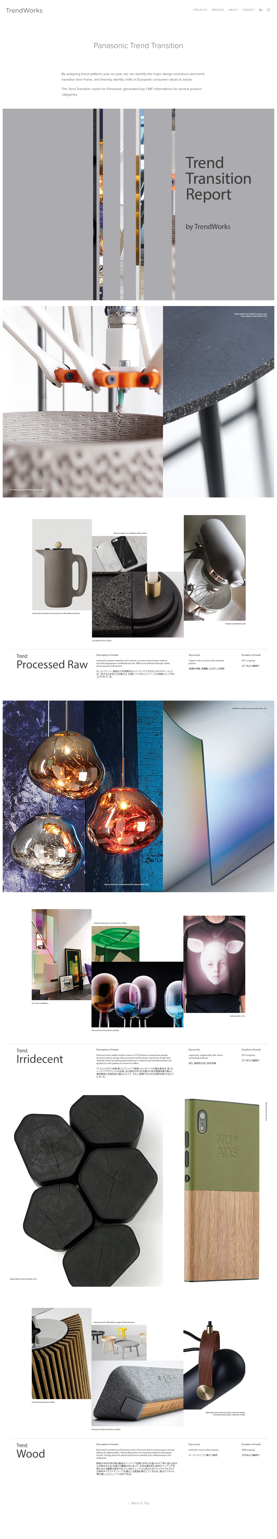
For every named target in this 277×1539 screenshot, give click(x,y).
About (233, 10)
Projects (200, 10)
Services (218, 10)
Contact (248, 10)
